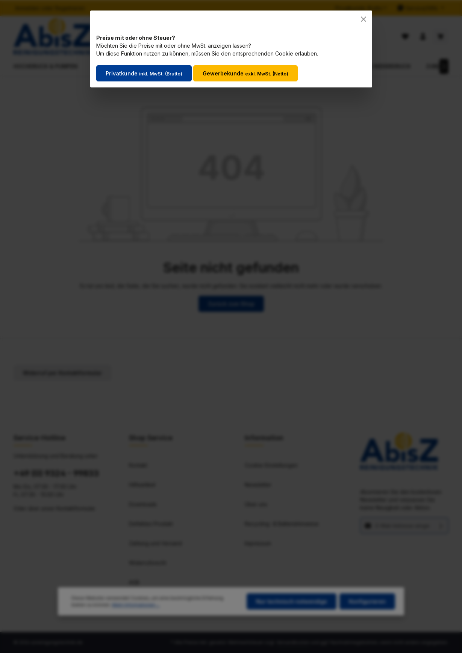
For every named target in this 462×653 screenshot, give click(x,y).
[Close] (363, 19)
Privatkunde (144, 73)
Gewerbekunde (245, 73)
